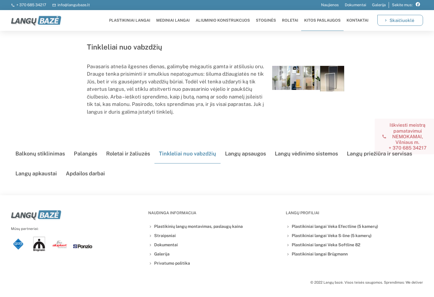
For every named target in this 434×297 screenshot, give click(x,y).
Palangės (85, 153)
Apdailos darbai (85, 173)
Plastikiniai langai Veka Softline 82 (326, 244)
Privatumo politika (172, 263)
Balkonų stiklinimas (40, 153)
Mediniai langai (173, 20)
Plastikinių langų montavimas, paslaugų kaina (198, 226)
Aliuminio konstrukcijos (223, 20)
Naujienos (330, 5)
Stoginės (266, 20)
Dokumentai (355, 5)
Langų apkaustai (36, 173)
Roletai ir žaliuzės (128, 153)
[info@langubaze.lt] (54, 5)
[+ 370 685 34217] (13, 5)
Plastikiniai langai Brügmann (320, 254)
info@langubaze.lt (74, 5)
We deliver (414, 282)
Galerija (379, 5)
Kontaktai (357, 20)
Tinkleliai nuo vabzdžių (187, 153)
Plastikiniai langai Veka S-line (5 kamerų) (332, 235)
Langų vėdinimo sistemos (306, 153)
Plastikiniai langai (129, 20)
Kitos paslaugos (322, 20)
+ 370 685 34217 (31, 5)
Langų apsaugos (245, 153)
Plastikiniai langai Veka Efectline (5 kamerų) (335, 226)
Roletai (290, 20)
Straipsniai (165, 235)
